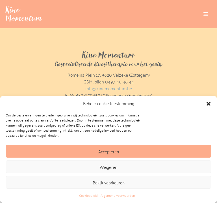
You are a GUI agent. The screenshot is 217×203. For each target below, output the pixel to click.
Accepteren (108, 151)
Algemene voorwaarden (118, 195)
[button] (208, 103)
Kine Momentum (24, 14)
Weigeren (108, 167)
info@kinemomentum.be (108, 88)
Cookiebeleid (88, 195)
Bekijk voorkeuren (109, 182)
